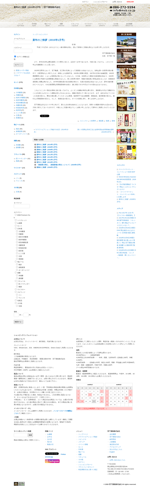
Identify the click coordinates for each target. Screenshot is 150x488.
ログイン (17, 34)
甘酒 (17, 192)
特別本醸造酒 (20, 103)
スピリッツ (18, 174)
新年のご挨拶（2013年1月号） (47, 160)
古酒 (17, 115)
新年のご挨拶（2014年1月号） (47, 144)
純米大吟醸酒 (20, 97)
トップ (35, 34)
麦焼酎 (18, 147)
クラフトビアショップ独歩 (87, 437)
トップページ (83, 434)
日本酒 (16, 88)
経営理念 (113, 439)
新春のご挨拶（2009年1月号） (47, 150)
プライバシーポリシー (86, 467)
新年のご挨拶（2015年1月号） (49, 39)
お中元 (49, 437)
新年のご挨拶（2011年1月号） (47, 154)
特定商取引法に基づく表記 (87, 469)
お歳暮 (18, 223)
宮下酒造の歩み (115, 437)
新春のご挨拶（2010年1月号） (47, 152)
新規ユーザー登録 (22, 70)
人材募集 (113, 442)
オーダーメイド (21, 134)
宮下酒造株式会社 (115, 484)
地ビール (17, 124)
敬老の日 (50, 444)
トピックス (43, 34)
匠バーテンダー (21, 158)
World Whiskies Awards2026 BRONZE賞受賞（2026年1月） (126, 179)
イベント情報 (83, 444)
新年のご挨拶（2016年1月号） (47, 162)
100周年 (93, 121)
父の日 (49, 439)
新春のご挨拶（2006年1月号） (47, 167)
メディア (120, 208)
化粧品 (18, 300)
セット (16, 82)
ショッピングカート (85, 464)
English (112, 452)
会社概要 (113, 434)
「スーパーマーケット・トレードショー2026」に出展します (126, 194)
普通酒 (18, 118)
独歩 (17, 129)
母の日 (49, 442)
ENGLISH (130, 2)
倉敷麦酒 (19, 131)
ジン (17, 178)
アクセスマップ (115, 447)
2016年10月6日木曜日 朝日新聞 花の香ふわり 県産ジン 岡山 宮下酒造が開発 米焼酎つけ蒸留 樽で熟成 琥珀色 (126, 243)
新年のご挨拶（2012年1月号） (47, 157)
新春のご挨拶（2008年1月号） (47, 147)
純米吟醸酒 (20, 100)
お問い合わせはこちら (117, 460)
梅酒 (17, 161)
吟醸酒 (18, 95)
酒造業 (101, 121)
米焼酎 (18, 145)
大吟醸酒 (19, 92)
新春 (113, 121)
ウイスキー (18, 168)
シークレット (21, 220)
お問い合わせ (117, 2)
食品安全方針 (114, 444)
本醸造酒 (19, 105)
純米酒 (18, 110)
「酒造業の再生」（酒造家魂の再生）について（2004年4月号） (59, 165)
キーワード (18, 203)
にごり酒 (19, 113)
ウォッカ (19, 181)
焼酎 (15, 141)
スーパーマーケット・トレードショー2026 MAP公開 (126, 171)
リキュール (18, 154)
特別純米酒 (20, 108)
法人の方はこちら (116, 449)
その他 (16, 187)
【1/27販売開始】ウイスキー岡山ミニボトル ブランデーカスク (126, 186)
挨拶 (107, 121)
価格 (15, 312)
